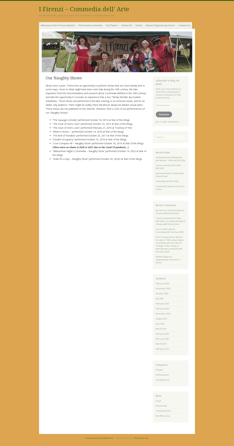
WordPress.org (163, 416)
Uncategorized (162, 380)
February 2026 (162, 283)
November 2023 (163, 313)
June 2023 (160, 323)
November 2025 (163, 288)
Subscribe (164, 114)
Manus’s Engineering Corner (160, 25)
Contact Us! (184, 25)
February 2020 (162, 338)
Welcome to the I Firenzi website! (58, 25)
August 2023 (161, 318)
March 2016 (161, 343)
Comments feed (163, 410)
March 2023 (161, 328)
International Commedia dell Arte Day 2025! (170, 230)
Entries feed (161, 405)
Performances (162, 374)
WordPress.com (141, 438)
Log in (158, 400)
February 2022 (162, 333)
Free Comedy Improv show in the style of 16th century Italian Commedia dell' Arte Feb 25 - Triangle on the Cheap (170, 241)
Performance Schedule (90, 25)
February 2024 (162, 308)
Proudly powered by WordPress (99, 438)
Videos (138, 25)
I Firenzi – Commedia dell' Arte (84, 9)
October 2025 (162, 293)
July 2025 (160, 298)
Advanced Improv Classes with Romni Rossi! (170, 212)
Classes (159, 369)
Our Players (112, 25)
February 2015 (162, 349)
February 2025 (162, 303)
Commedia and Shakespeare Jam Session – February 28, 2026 (170, 159)
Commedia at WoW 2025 (167, 181)
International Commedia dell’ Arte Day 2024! (169, 250)
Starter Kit (126, 25)
